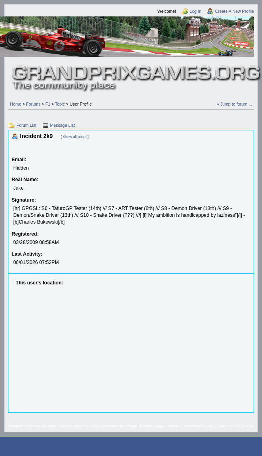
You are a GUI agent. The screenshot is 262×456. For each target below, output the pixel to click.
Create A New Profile (234, 11)
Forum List (26, 125)
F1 (47, 104)
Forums (33, 104)
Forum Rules (228, 426)
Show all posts (74, 137)
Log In (195, 11)
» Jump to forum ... (234, 104)
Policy (248, 426)
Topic (60, 104)
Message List (62, 125)
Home (15, 104)
